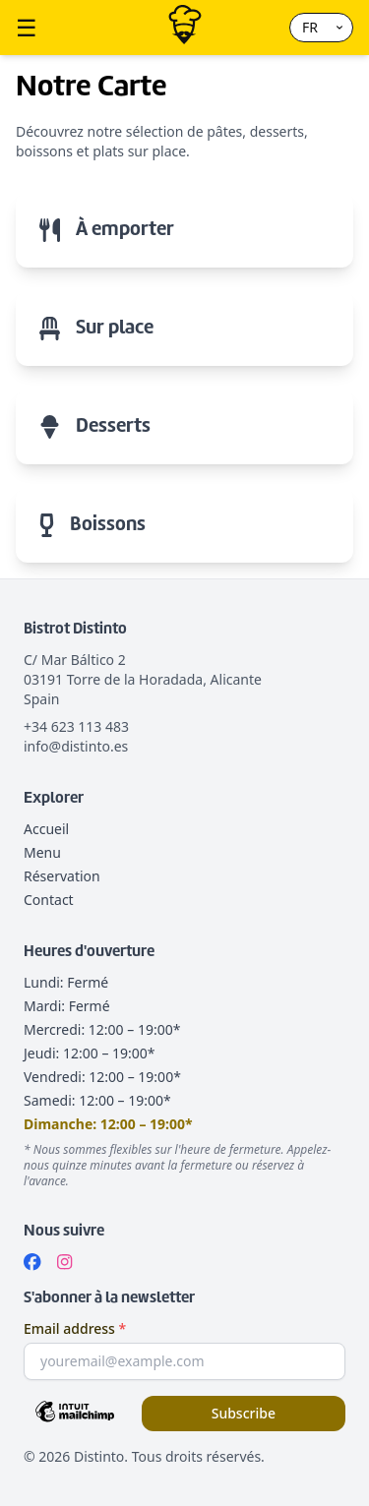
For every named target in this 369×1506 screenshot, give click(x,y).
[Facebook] (32, 1262)
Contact (49, 899)
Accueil (46, 828)
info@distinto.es (76, 746)
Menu (42, 852)
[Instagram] (64, 1262)
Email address (75, 1328)
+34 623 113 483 (76, 726)
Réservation (62, 876)
